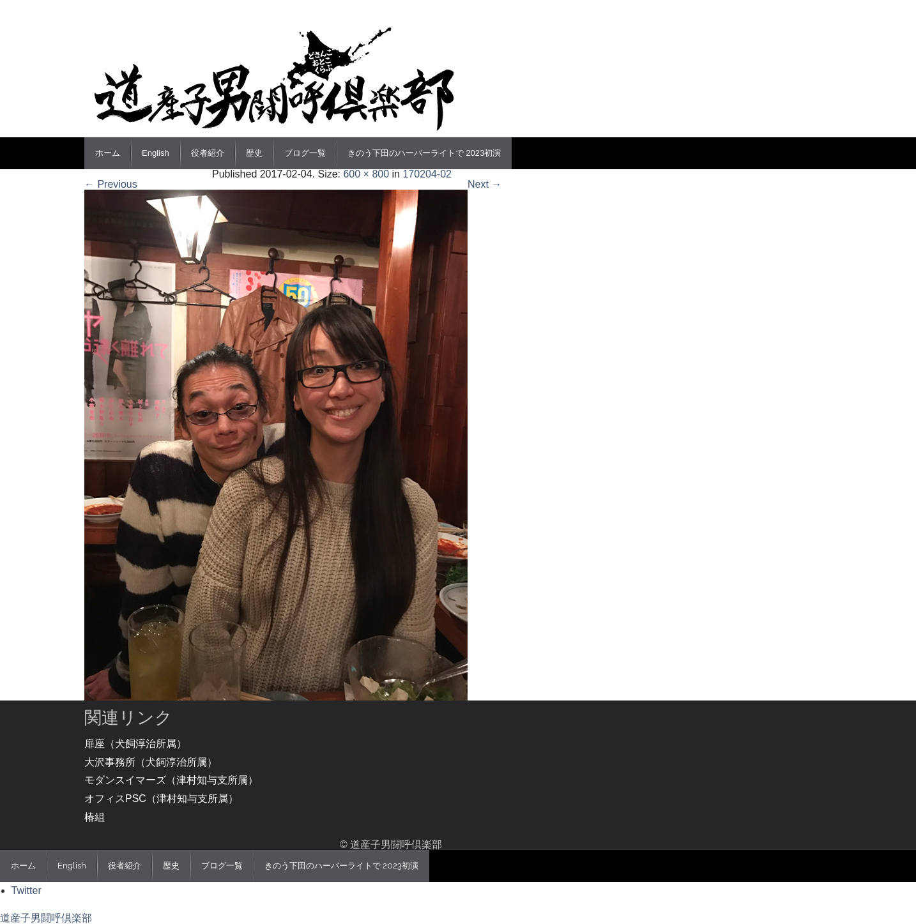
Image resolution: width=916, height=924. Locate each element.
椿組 (94, 817)
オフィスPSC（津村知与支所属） (161, 798)
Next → (484, 184)
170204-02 (427, 174)
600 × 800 (366, 174)
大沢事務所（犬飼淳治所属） (150, 762)
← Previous (110, 184)
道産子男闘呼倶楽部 (46, 918)
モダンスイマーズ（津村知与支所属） (171, 780)
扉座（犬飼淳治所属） (135, 743)
